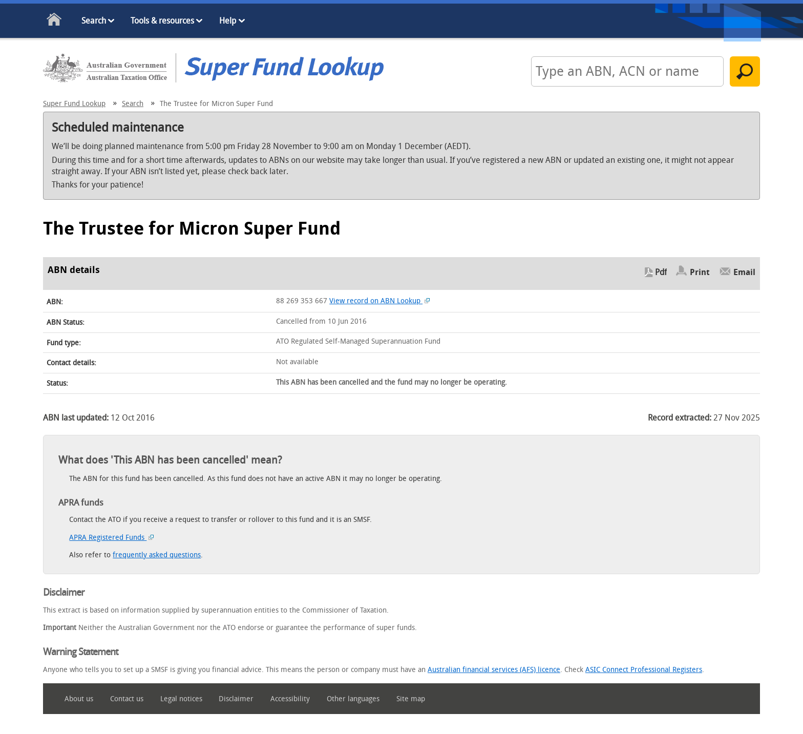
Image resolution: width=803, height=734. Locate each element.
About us (79, 699)
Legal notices (181, 699)
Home (54, 21)
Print (700, 272)
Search (93, 21)
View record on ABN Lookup (379, 301)
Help (227, 21)
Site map (410, 699)
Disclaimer (236, 699)
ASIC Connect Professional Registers (643, 669)
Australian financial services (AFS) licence (494, 669)
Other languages (353, 699)
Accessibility (290, 699)
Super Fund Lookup (74, 103)
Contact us (126, 699)
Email (744, 272)
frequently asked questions (157, 555)
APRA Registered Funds (111, 537)
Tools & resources (162, 21)
